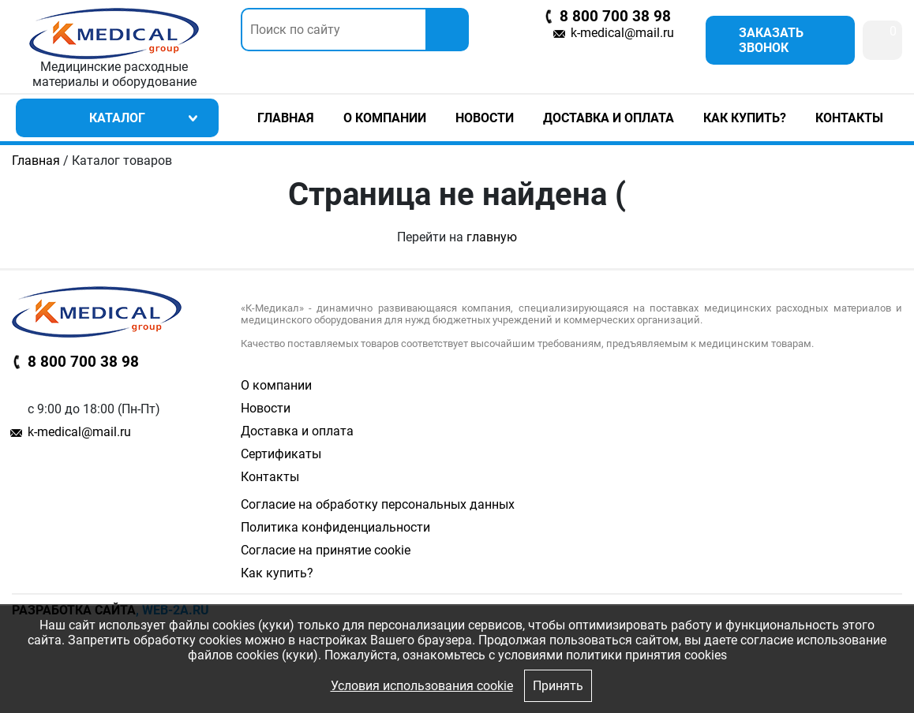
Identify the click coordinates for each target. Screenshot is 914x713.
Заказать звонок (771, 40)
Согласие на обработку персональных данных (378, 504)
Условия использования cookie (422, 685)
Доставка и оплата (608, 117)
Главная (285, 117)
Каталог (117, 117)
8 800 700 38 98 (615, 16)
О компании (384, 117)
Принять (558, 685)
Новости (484, 117)
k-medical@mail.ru (622, 32)
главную (491, 237)
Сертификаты (281, 453)
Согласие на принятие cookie (325, 550)
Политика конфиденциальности (335, 527)
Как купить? (744, 117)
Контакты (849, 117)
